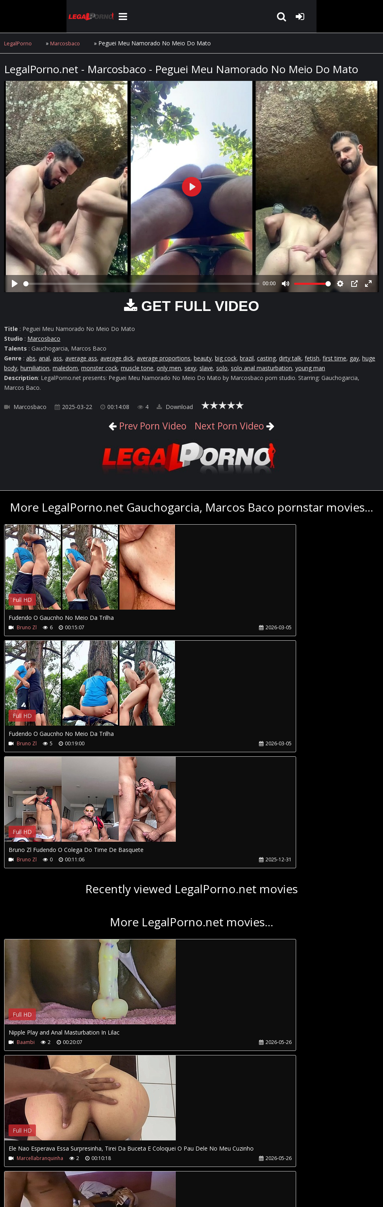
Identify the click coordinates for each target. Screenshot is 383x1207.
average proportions (163, 358)
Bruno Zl (27, 627)
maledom (65, 368)
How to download (138, 1168)
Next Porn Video (239, 425)
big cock (226, 358)
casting (266, 358)
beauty (203, 358)
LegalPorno (19, 43)
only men (169, 368)
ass (57, 358)
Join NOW (18, 1168)
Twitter (188, 1168)
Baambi (26, 926)
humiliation (34, 368)
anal (44, 358)
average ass (81, 358)
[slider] (141, 284)
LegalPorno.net (32, 16)
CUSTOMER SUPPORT (70, 1168)
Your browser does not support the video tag (90, 573)
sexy (190, 368)
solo (222, 368)
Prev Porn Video (141, 425)
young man (310, 368)
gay (354, 358)
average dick (116, 358)
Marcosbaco (69, 43)
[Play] (14, 283)
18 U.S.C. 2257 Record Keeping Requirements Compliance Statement (262, 1192)
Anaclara (27, 1042)
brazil (247, 358)
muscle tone (137, 368)
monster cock (99, 368)
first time (334, 358)
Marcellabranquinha (194, 926)
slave (206, 368)
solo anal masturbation (261, 368)
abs (30, 358)
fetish (312, 358)
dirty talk (290, 358)
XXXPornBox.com (235, 1168)
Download (175, 407)
